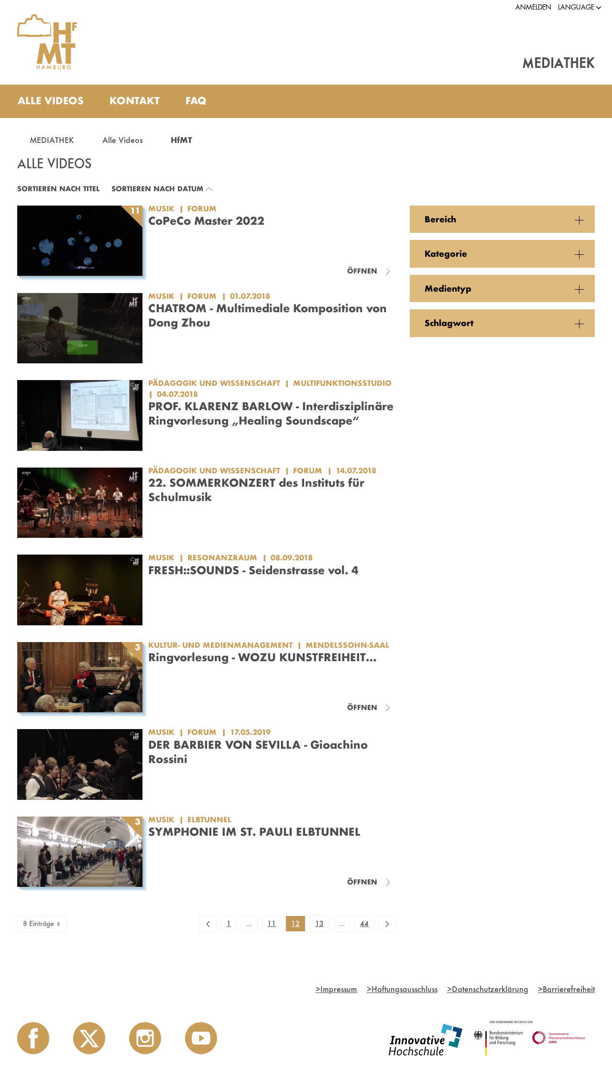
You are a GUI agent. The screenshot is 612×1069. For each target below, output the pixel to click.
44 (367, 925)
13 (322, 925)
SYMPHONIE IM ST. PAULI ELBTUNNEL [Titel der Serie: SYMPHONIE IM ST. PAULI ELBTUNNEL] (254, 832)
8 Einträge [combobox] (42, 923)
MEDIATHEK (52, 140)
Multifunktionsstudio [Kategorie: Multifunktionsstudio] (342, 383)
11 (274, 925)
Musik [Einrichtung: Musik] (161, 208)
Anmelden (533, 7)
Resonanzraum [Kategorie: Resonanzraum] (222, 557)
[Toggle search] (578, 101)
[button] (576, 7)
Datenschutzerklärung (487, 989)
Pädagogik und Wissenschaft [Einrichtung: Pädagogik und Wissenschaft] (214, 383)
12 (298, 925)
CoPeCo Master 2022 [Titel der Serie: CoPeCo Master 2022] (206, 221)
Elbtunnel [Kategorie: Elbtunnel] (209, 819)
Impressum (336, 989)
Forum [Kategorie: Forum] (202, 208)
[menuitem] (50, 101)
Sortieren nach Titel (58, 188)
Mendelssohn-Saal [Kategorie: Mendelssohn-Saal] (347, 645)
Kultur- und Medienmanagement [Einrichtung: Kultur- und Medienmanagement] (220, 645)
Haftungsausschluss (402, 989)
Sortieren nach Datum (157, 188)
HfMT (181, 140)
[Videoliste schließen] (369, 271)
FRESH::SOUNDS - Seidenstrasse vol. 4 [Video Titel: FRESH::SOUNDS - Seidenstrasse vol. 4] (253, 570)
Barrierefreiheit (566, 989)
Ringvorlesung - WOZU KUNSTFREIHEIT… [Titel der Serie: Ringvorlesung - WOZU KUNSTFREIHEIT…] (262, 657)
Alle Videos (122, 140)
